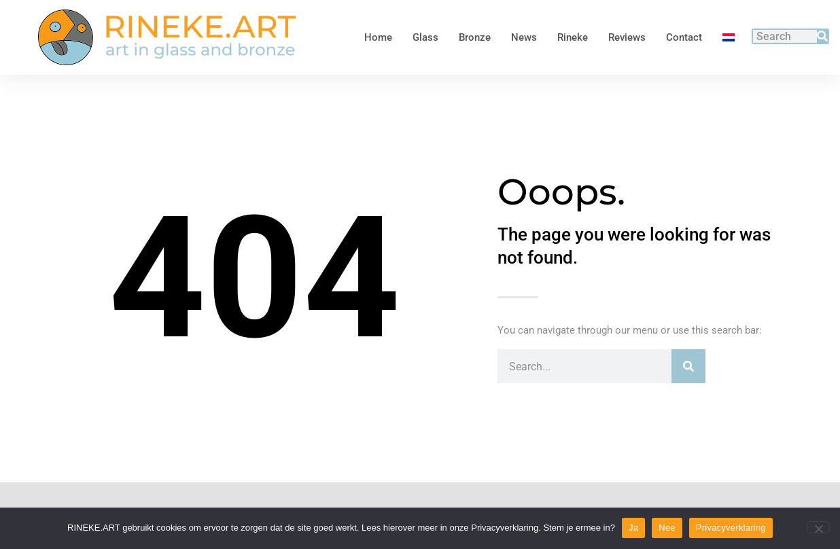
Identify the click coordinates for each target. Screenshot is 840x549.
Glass (425, 37)
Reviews (627, 37)
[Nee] (818, 527)
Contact (684, 37)
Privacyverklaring (731, 528)
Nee (667, 528)
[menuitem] (728, 37)
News (524, 37)
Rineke (572, 37)
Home (378, 37)
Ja (633, 528)
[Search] (822, 36)
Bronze (475, 37)
